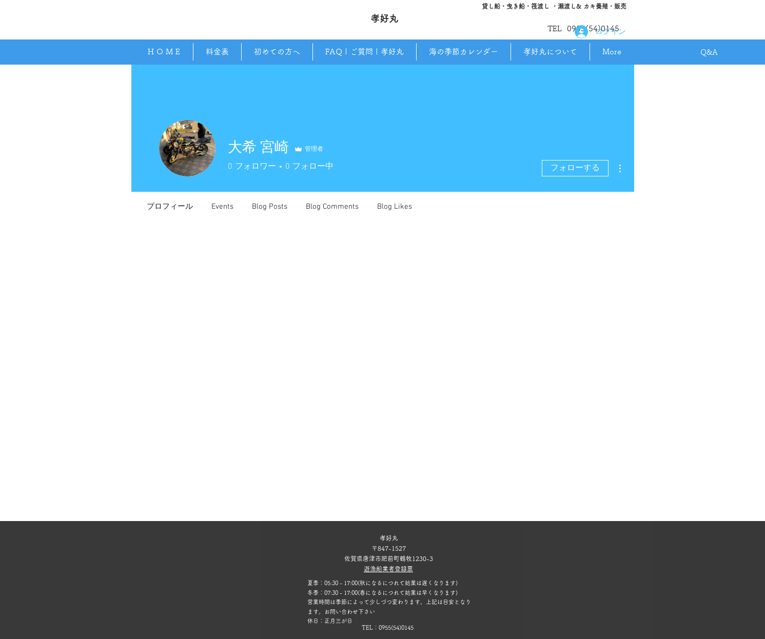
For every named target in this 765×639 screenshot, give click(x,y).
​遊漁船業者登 (382, 569)
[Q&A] (709, 52)
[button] (550, 52)
